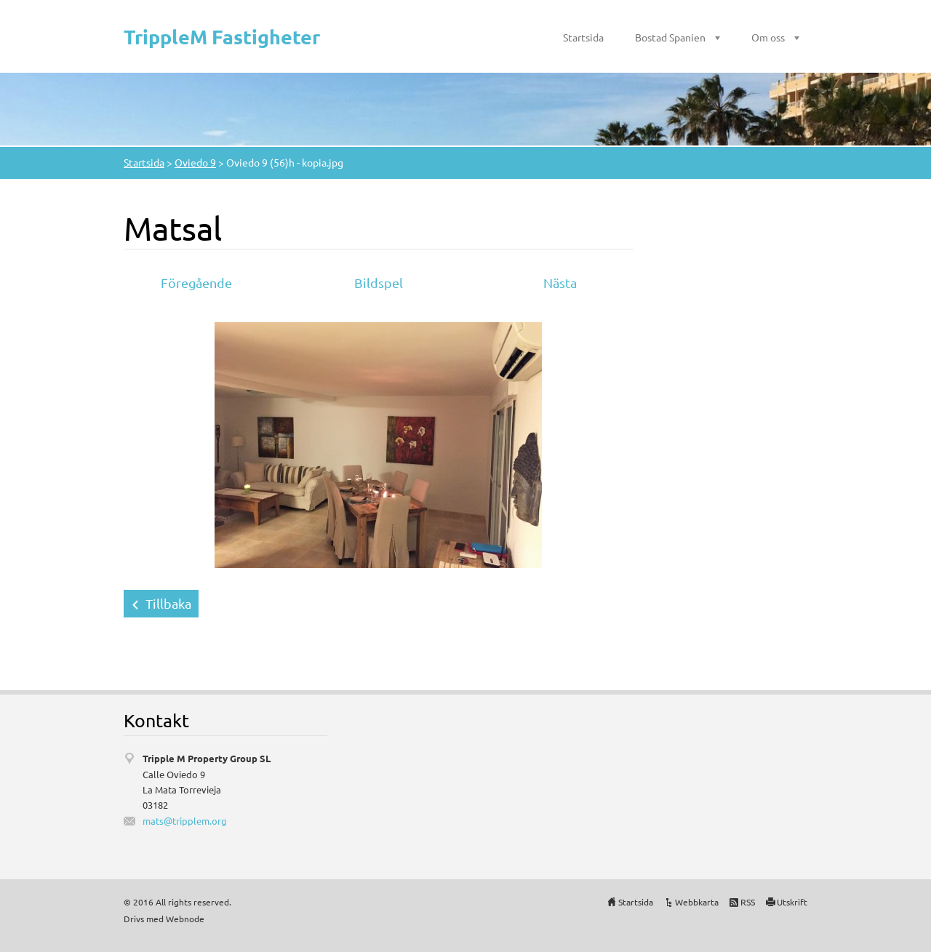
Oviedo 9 (195, 162)
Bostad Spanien (670, 37)
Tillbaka (168, 603)
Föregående (196, 282)
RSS (747, 902)
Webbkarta (697, 902)
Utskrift (792, 902)
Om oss (768, 37)
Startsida (583, 37)
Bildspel (378, 282)
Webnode (185, 918)
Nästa (560, 282)
